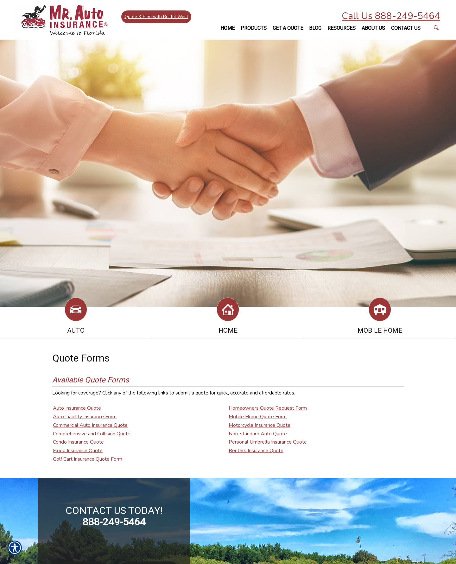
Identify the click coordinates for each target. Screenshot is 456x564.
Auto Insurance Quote (77, 408)
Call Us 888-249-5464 (391, 16)
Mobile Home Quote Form (258, 416)
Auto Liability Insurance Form (85, 416)
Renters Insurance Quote (256, 450)
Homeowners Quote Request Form (268, 408)
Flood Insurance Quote (78, 450)
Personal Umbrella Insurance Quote (268, 442)
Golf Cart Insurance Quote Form (87, 459)
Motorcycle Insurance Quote (259, 425)
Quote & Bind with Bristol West (157, 17)
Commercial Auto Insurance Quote (90, 425)
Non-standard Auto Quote (258, 433)
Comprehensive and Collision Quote (91, 433)
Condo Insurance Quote (78, 442)
